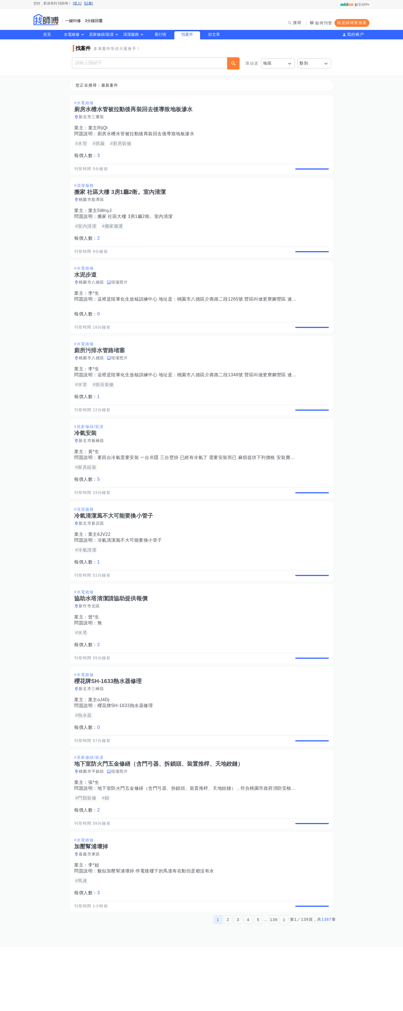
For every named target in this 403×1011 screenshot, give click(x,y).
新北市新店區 (93, 555)
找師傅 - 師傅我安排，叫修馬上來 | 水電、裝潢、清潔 (46, 19)
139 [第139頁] (274, 984)
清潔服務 (131, 34)
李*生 (95, 306)
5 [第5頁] (258, 984)
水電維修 (71, 34)
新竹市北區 (91, 645)
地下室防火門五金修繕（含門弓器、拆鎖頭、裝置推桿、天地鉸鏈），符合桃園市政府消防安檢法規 (200, 840)
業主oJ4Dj (100, 745)
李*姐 (95, 923)
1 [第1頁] (218, 984)
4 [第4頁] (248, 984)
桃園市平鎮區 (93, 823)
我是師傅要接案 (352, 22)
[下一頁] (284, 984)
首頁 (47, 34)
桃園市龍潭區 (93, 206)
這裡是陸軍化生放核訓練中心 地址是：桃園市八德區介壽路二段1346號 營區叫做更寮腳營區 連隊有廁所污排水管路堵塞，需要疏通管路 (238, 394)
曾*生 (95, 655)
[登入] (77, 3)
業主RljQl (99, 128)
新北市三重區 (93, 117)
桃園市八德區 (93, 295)
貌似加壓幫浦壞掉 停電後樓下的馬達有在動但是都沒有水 (157, 929)
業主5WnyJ (101, 217)
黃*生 (95, 477)
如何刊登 (323, 23)
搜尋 (297, 22)
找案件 (187, 34)
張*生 (95, 834)
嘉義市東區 (91, 912)
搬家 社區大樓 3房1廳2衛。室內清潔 (136, 223)
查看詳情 (310, 172)
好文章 (214, 34)
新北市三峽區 (93, 734)
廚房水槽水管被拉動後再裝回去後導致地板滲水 (147, 134)
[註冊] (88, 3)
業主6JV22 (101, 566)
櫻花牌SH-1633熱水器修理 (127, 750)
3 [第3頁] (238, 984)
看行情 (160, 34)
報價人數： (89, 155)
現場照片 (121, 295)
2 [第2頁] (228, 984)
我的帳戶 (355, 34)
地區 (267, 63)
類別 (303, 63)
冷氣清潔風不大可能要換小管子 (131, 572)
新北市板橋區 (93, 466)
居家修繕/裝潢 (101, 34)
